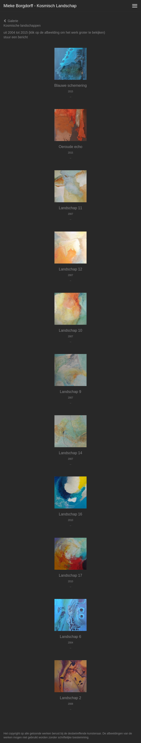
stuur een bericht (15, 37)
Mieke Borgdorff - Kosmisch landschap (40, 5)
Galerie (10, 21)
